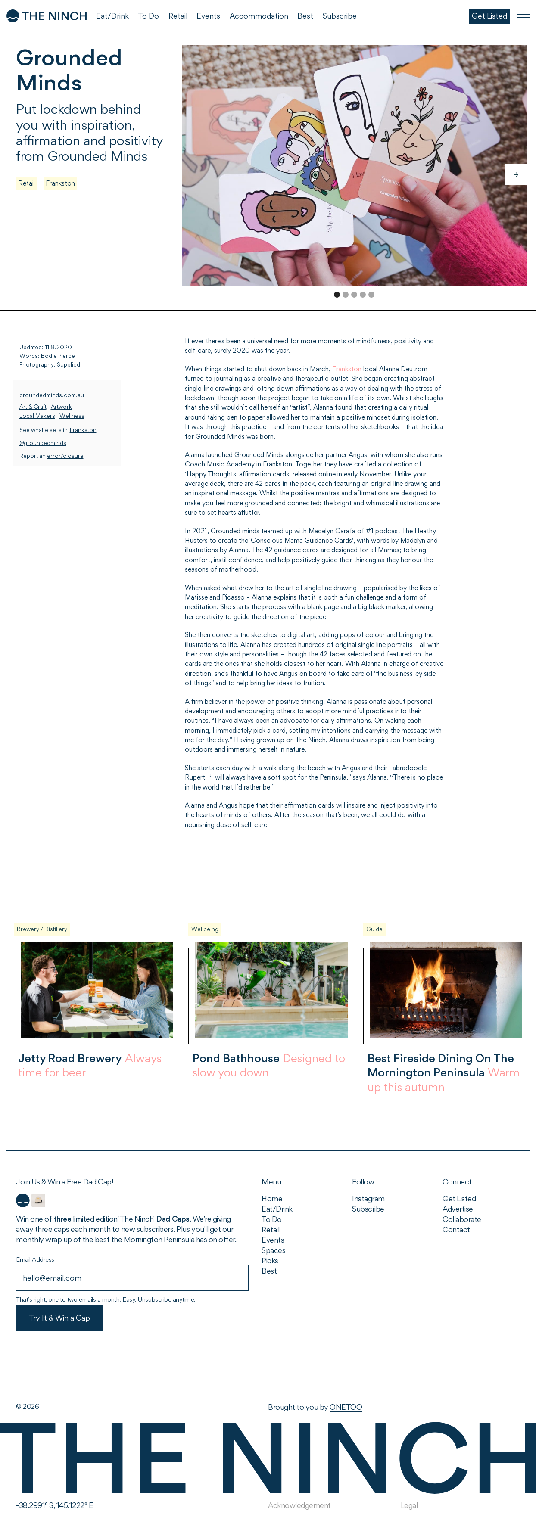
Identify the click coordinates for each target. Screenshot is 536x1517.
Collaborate (462, 1219)
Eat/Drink (277, 1208)
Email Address (35, 1259)
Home (272, 1198)
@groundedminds (42, 443)
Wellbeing (204, 929)
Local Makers (37, 416)
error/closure (65, 456)
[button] (516, 174)
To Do (272, 1219)
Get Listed (459, 1198)
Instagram (368, 1198)
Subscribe (368, 1208)
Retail (26, 183)
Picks (270, 1260)
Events (273, 1239)
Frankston (60, 183)
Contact (456, 1229)
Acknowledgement (299, 1505)
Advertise (458, 1208)
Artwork (61, 407)
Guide (374, 929)
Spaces (273, 1250)
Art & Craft (33, 407)
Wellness (71, 416)
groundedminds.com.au (51, 395)
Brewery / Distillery (42, 929)
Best (269, 1270)
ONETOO (346, 1406)
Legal (409, 1505)
